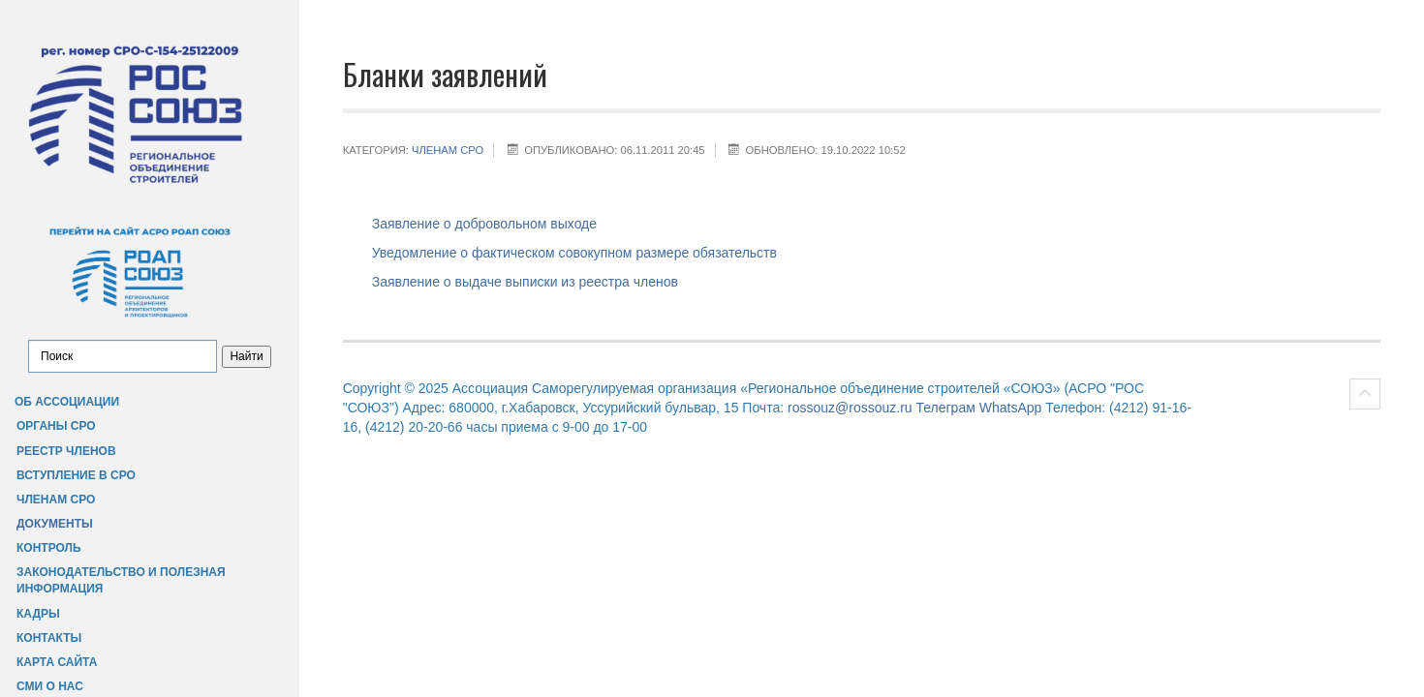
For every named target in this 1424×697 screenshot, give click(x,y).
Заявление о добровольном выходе (484, 223)
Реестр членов (66, 451)
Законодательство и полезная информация (121, 580)
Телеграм (945, 407)
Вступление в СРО (76, 475)
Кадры (38, 614)
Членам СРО (55, 499)
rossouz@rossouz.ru (850, 407)
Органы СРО (56, 426)
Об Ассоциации (67, 402)
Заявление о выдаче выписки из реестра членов (525, 281)
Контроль (48, 548)
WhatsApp (1010, 407)
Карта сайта (56, 662)
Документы (54, 523)
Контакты (48, 638)
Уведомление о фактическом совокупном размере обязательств (574, 252)
